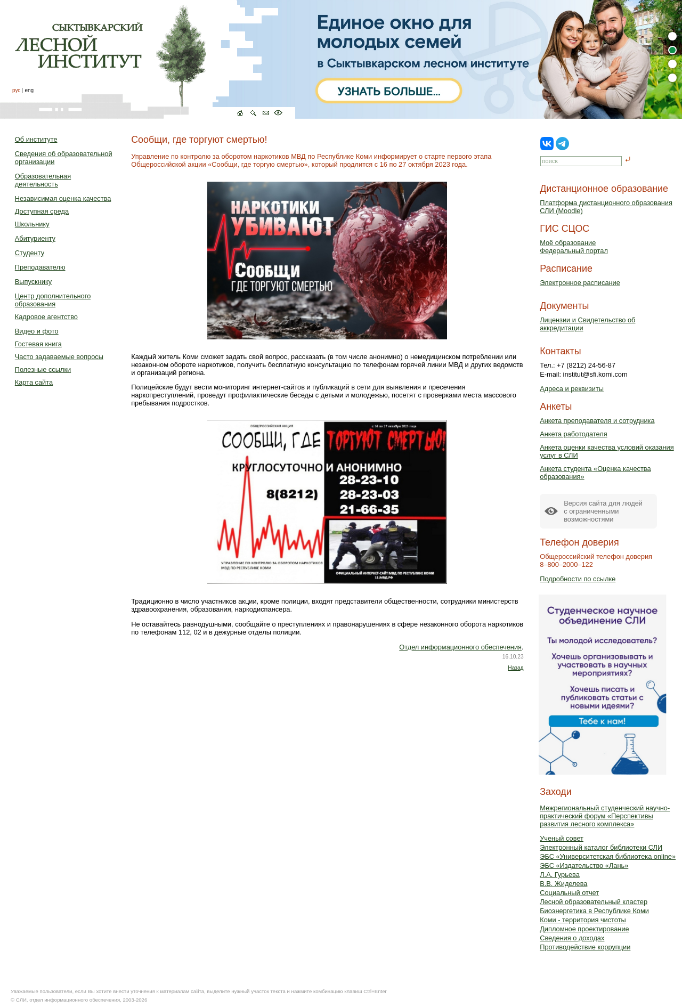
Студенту (29, 253)
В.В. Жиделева (563, 884)
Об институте (36, 139)
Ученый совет (561, 838)
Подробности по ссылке (577, 579)
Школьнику (32, 224)
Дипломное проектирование (584, 929)
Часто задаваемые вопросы (59, 357)
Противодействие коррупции (585, 947)
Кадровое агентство (46, 317)
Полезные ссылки (43, 369)
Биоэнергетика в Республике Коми (594, 911)
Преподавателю (40, 267)
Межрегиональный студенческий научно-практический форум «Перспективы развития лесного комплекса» (605, 816)
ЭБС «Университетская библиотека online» (608, 856)
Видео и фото (37, 331)
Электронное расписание (580, 283)
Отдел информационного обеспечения (460, 647)
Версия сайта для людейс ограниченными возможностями (603, 511)
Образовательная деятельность (43, 180)
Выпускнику (33, 282)
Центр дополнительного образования (53, 300)
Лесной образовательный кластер (593, 902)
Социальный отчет (569, 893)
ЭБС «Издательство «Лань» (584, 865)
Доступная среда (42, 211)
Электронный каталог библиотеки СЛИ (601, 847)
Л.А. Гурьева (560, 875)
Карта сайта (34, 382)
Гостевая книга (38, 344)
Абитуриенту (35, 238)
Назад (515, 668)
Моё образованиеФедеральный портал (574, 247)
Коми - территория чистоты (583, 920)
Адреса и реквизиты (572, 389)
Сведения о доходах (572, 938)
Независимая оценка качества (63, 198)
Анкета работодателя (573, 434)
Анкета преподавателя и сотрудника (597, 421)
